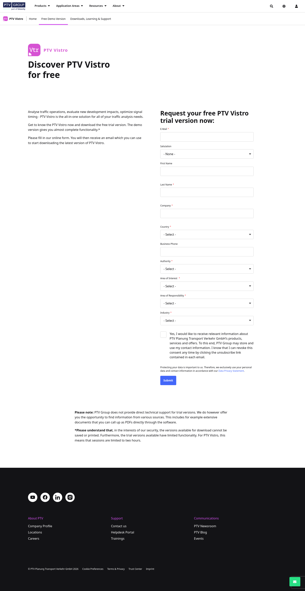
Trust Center (135, 569)
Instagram (70, 497)
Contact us (119, 526)
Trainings (117, 538)
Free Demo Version (53, 19)
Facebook (45, 497)
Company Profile (40, 526)
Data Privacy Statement (231, 370)
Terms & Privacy (116, 569)
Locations (35, 532)
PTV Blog (200, 532)
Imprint (150, 569)
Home (33, 19)
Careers (33, 538)
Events (198, 538)
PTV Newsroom (205, 526)
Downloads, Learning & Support (90, 19)
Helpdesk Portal (122, 532)
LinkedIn (57, 497)
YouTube (32, 497)
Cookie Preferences (92, 569)
